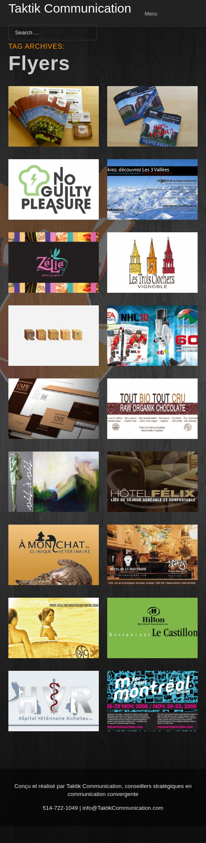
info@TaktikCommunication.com (122, 808)
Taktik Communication (69, 9)
